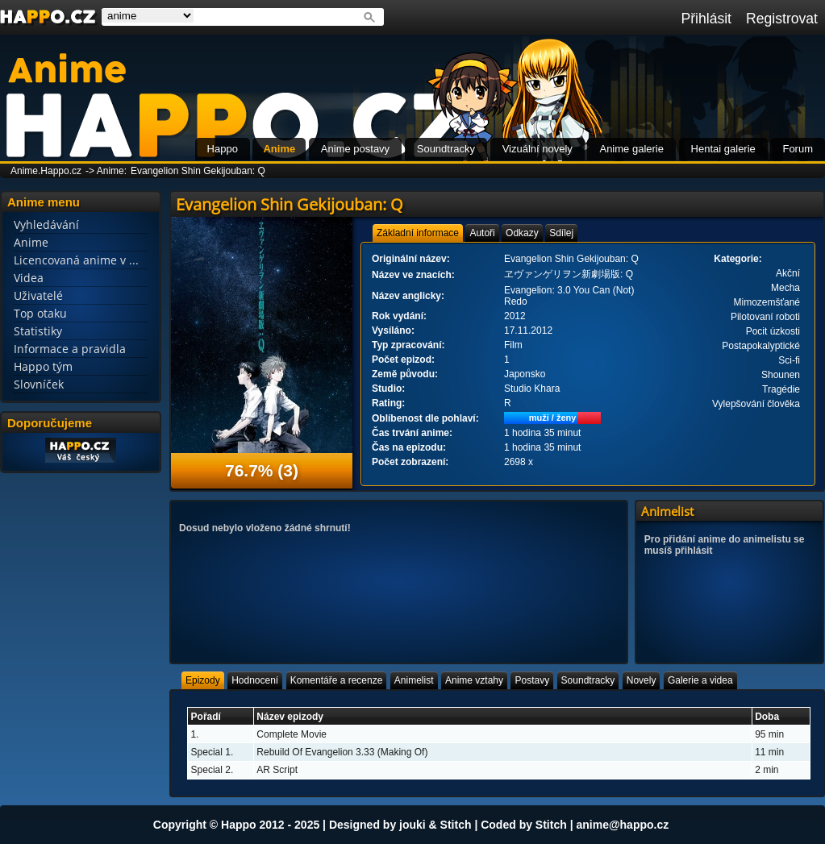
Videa (29, 277)
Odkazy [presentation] (522, 233)
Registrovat (782, 18)
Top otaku (40, 313)
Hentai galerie (723, 149)
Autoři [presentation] (481, 233)
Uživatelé (38, 295)
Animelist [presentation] (414, 680)
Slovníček (39, 384)
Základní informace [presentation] (418, 233)
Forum (797, 149)
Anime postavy (355, 149)
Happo (222, 149)
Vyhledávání (46, 224)
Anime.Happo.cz (45, 171)
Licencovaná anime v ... (76, 260)
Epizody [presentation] (202, 680)
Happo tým (43, 366)
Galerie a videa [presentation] (700, 680)
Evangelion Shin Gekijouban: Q (198, 171)
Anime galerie (631, 149)
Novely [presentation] (641, 680)
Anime (279, 149)
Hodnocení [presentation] (254, 680)
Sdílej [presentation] (561, 233)
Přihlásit (706, 18)
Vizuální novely (537, 149)
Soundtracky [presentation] (588, 680)
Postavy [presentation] (532, 680)
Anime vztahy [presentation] (474, 680)
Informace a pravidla (70, 348)
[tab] (418, 233)
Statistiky (38, 331)
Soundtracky (446, 149)
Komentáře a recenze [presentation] (336, 680)
